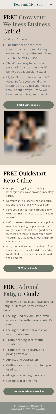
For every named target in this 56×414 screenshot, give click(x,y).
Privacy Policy (16, 409)
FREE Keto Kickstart (28, 268)
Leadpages (40, 409)
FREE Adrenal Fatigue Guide (28, 391)
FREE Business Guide (28, 105)
